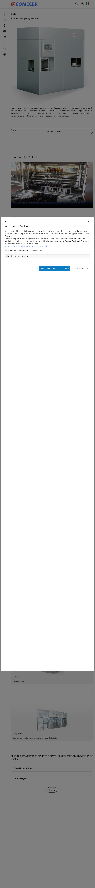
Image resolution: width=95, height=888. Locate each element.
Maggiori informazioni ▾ (17, 261)
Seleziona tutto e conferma (54, 274)
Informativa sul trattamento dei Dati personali (26, 251)
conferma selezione (80, 274)
